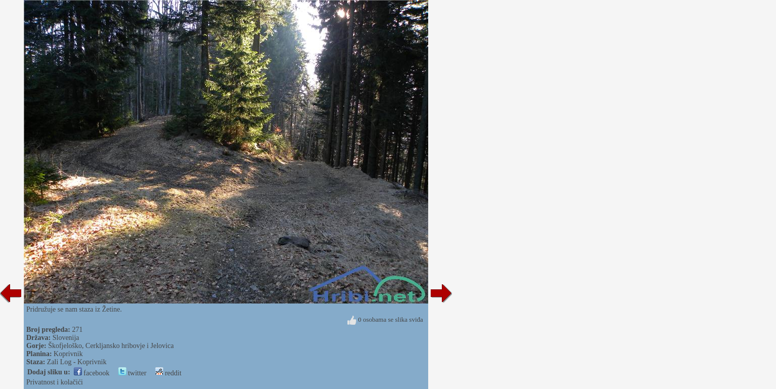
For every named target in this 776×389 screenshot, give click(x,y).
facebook (92, 373)
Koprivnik (68, 354)
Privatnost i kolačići (54, 382)
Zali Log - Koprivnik (77, 362)
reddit (168, 373)
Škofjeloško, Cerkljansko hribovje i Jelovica (110, 346)
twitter (132, 373)
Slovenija (66, 337)
